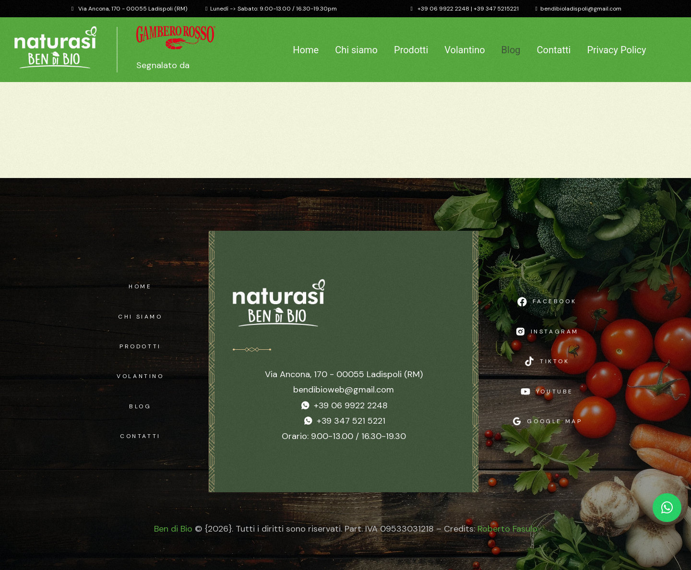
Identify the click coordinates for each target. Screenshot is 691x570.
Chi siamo (356, 50)
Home (306, 50)
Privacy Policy (616, 50)
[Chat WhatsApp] (667, 507)
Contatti (554, 50)
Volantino (464, 50)
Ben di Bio (173, 528)
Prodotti (411, 50)
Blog (511, 50)
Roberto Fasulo (507, 528)
